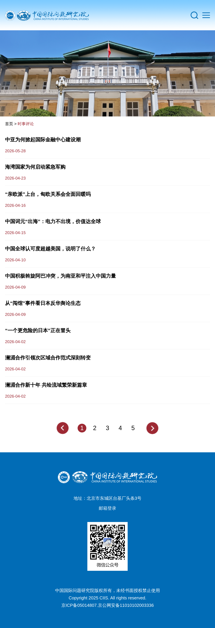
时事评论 (26, 123)
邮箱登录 (107, 508)
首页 (9, 123)
